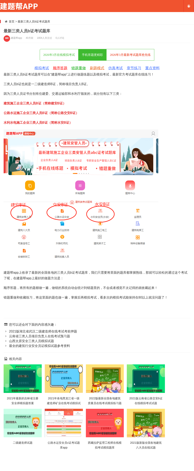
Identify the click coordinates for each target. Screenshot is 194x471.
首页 (11, 21)
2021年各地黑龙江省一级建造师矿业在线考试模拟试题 (64, 403)
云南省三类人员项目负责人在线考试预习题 (37, 336)
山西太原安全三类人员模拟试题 (29, 341)
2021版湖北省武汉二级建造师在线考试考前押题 (40, 331)
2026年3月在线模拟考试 (59, 54)
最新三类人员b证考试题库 (34, 21)
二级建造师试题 (23, 442)
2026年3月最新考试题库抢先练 (130, 54)
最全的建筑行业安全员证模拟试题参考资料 (37, 346)
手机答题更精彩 (92, 54)
